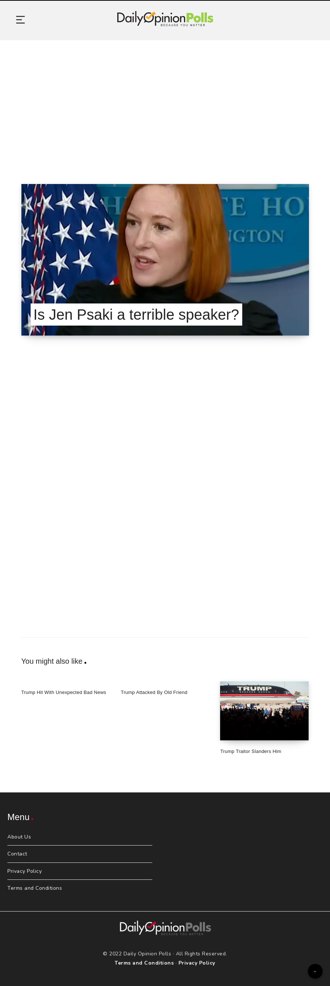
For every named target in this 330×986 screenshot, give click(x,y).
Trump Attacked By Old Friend (154, 692)
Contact (17, 853)
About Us (19, 836)
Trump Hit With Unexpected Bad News (64, 692)
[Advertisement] (165, 103)
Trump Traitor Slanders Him (250, 751)
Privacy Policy (24, 871)
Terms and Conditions (34, 888)
